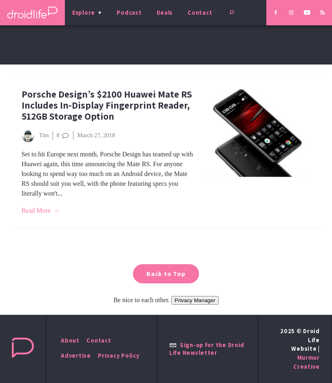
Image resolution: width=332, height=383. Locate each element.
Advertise (76, 355)
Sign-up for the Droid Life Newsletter (206, 348)
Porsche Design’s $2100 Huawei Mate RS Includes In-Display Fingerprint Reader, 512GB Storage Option (107, 105)
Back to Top (166, 273)
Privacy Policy (118, 355)
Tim (35, 135)
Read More (36, 210)
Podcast (129, 12)
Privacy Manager (195, 300)
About (70, 340)
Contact (200, 12)
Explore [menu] (83, 12)
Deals (165, 12)
